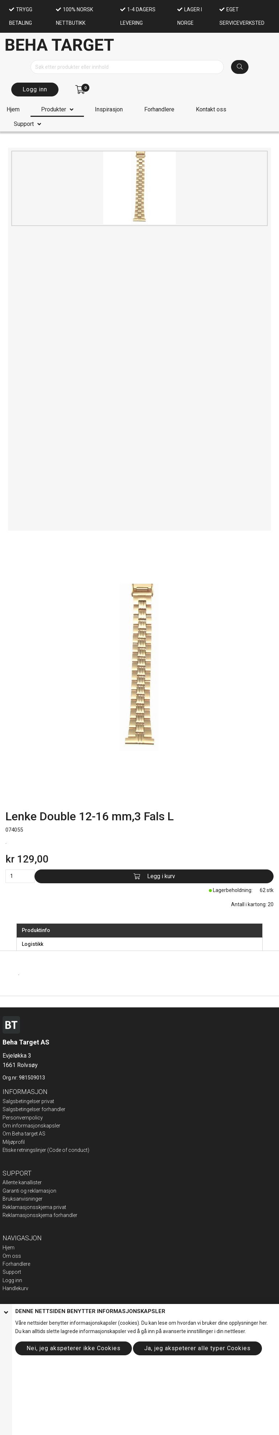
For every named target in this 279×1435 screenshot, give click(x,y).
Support (24, 123)
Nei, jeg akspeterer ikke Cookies (74, 1348)
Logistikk (32, 944)
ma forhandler (61, 1215)
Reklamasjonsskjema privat (34, 1207)
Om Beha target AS (24, 1134)
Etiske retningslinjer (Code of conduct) (46, 1150)
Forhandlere (159, 109)
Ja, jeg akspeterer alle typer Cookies (197, 1348)
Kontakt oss (211, 109)
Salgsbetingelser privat (28, 1101)
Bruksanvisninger (23, 1199)
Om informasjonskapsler (31, 1126)
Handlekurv (15, 1288)
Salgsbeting (16, 1109)
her (263, 1323)
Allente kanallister (22, 1182)
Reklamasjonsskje (24, 1215)
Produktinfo (36, 930)
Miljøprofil (14, 1142)
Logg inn (35, 89)
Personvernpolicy (23, 1118)
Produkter (53, 109)
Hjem (13, 109)
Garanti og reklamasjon (29, 1191)
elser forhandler (47, 1109)
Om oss (12, 1256)
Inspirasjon (109, 109)
